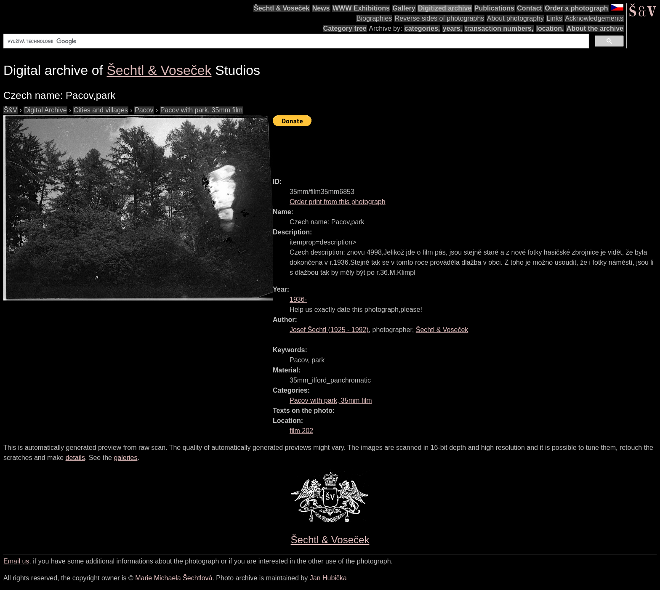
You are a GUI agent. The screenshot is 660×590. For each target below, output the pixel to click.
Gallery (403, 8)
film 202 (301, 430)
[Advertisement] (426, 148)
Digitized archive (444, 8)
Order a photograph (576, 8)
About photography (515, 18)
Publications (494, 8)
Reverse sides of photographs (439, 18)
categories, (422, 28)
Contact (529, 8)
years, (452, 28)
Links (554, 18)
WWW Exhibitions (361, 8)
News (321, 8)
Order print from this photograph (338, 201)
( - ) (329, 329)
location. (550, 28)
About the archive (595, 28)
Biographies (374, 18)
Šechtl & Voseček (281, 8)
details (75, 457)
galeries (125, 457)
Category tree (345, 28)
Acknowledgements (594, 18)
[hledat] (295, 41)
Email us (16, 561)
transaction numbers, (499, 28)
